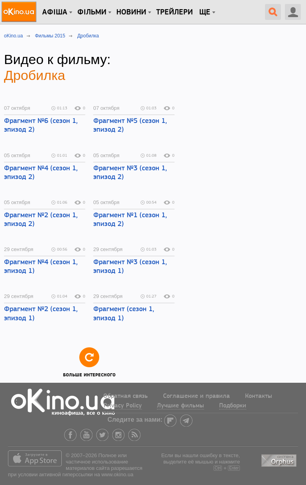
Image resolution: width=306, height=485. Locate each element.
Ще (204, 12)
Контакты (258, 396)
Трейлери (174, 12)
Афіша (54, 12)
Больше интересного (89, 362)
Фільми (91, 12)
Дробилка (34, 75)
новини (131, 12)
